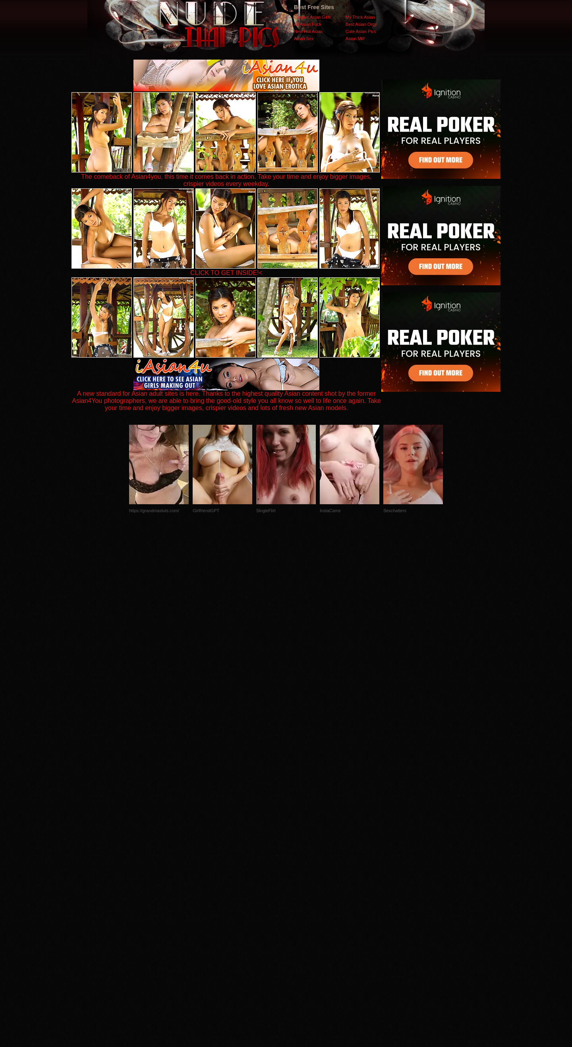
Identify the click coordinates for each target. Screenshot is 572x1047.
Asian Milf (355, 38)
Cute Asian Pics (361, 31)
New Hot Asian (308, 31)
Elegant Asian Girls (312, 17)
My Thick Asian (360, 17)
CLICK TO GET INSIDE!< (226, 272)
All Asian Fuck (307, 24)
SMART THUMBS (300, 888)
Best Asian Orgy (361, 24)
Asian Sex (304, 38)
